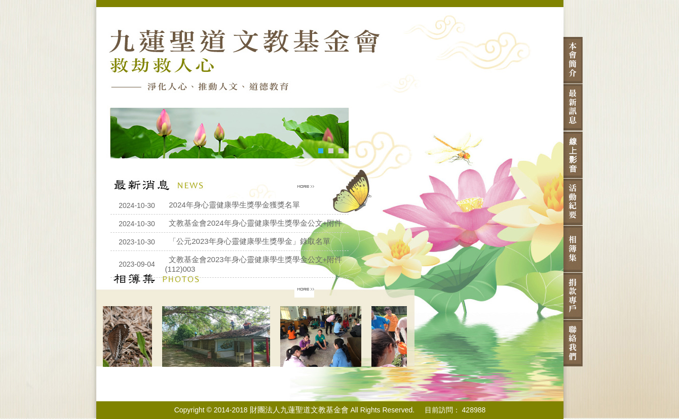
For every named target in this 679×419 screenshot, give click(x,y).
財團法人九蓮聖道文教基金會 (299, 409)
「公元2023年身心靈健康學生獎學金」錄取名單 (249, 241)
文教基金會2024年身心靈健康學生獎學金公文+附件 (255, 223)
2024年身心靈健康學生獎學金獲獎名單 (234, 204)
